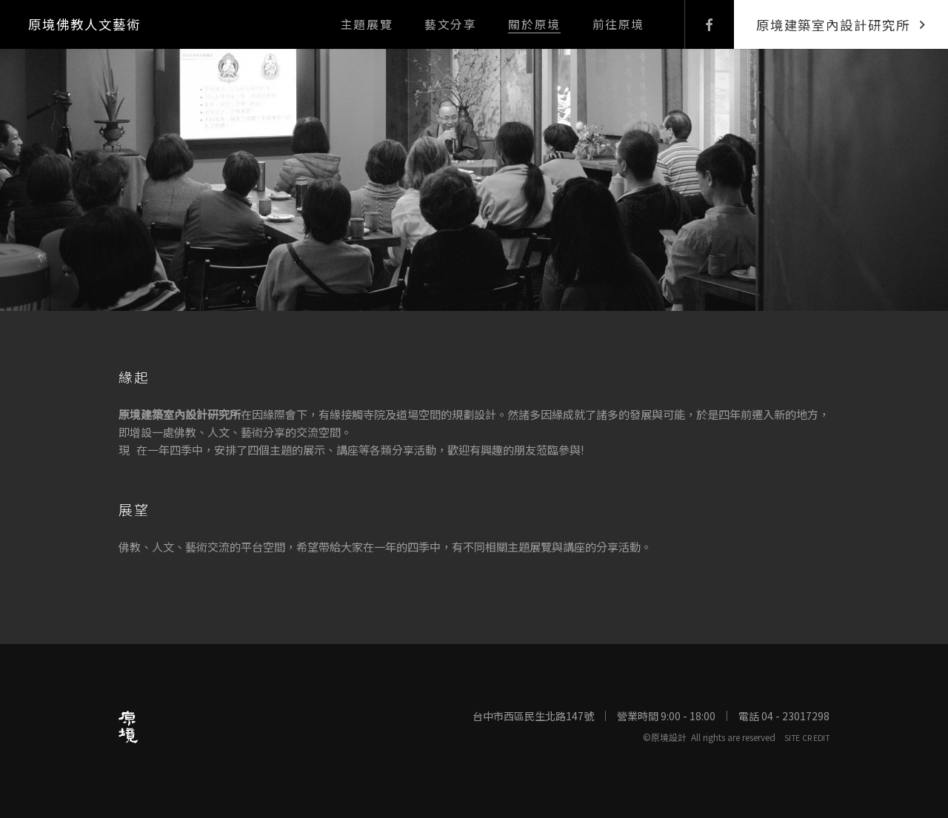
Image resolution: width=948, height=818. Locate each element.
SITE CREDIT (807, 736)
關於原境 (534, 24)
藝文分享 (450, 24)
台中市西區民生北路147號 (533, 715)
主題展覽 (367, 24)
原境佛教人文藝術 (84, 24)
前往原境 (618, 24)
